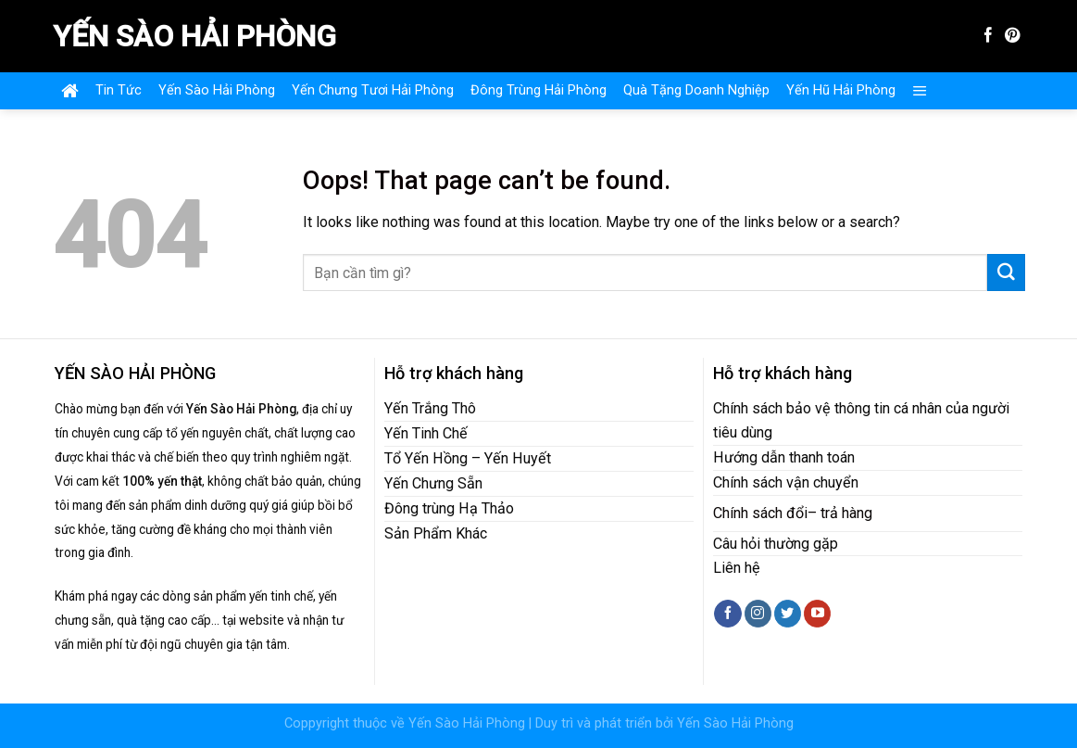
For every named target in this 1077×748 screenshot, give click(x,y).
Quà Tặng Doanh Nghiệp (696, 90)
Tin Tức (118, 90)
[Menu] (920, 90)
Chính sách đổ (758, 513)
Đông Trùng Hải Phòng (538, 90)
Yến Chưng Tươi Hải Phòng (373, 90)
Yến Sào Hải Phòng (194, 36)
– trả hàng (840, 513)
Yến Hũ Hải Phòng (840, 90)
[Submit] (1005, 272)
